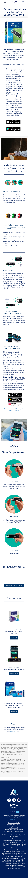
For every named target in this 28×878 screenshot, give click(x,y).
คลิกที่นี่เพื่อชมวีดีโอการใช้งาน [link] (14, 585)
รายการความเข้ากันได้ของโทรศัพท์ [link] (14, 829)
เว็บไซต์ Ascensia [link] (13, 828)
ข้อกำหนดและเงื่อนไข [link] (14, 823)
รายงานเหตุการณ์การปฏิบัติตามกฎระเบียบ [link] (14, 831)
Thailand (15, 812)
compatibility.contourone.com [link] (7, 756)
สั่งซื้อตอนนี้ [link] (14, 637)
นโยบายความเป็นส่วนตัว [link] (13, 824)
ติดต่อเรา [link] (13, 731)
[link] (4, 2)
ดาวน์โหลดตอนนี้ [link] (14, 673)
